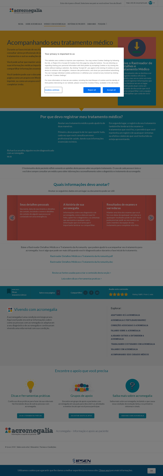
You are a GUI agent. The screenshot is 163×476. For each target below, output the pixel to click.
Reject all (92, 90)
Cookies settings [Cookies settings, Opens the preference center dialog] (52, 90)
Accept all (111, 90)
